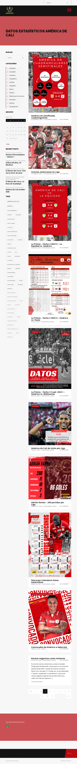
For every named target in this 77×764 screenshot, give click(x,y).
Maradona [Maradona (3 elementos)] (17, 256)
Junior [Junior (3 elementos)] (9, 256)
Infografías (35, 406)
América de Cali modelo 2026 (15, 190)
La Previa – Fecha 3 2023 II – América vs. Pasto (49, 319)
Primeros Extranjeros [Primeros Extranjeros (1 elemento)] (12, 296)
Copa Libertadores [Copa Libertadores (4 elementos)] (11, 235)
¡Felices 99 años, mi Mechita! (13, 164)
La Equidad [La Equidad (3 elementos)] (10, 260)
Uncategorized (12, 106)
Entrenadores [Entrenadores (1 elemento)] (10, 312)
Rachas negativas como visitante (48, 658)
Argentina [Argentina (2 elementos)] (9, 288)
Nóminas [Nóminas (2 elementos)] (9, 268)
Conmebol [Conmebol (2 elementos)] (17, 268)
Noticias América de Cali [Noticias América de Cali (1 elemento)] (12, 328)
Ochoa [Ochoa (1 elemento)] (21, 300)
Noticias (10, 92)
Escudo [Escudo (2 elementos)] (21, 280)
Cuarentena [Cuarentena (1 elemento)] (10, 316)
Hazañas (34, 129)
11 (52, 696)
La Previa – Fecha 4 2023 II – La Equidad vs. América (46, 245)
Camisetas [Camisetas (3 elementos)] (20, 239)
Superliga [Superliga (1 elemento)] (9, 332)
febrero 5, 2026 (11, 169)
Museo (9, 89)
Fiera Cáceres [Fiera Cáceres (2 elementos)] (10, 284)
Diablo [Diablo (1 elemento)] (17, 332)
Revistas (10, 103)
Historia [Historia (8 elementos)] (9, 214)
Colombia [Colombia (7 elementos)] (18, 214)
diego (44, 649)
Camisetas (11, 75)
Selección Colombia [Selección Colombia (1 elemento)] (11, 300)
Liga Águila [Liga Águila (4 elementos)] (10, 227)
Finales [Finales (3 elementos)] (9, 243)
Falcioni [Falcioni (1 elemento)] (9, 304)
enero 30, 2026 (10, 177)
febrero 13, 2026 (11, 161)
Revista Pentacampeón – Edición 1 (15, 155)
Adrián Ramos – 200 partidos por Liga (47, 503)
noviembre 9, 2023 (36, 119)
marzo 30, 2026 (10, 152)
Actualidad (35, 55)
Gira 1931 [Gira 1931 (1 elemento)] (18, 316)
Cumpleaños (11, 78)
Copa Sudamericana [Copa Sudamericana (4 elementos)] (12, 231)
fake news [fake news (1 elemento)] (17, 304)
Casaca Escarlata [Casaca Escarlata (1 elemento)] (11, 308)
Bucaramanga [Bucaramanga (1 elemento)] (10, 324)
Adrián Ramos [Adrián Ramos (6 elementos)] (11, 219)
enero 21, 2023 (35, 649)
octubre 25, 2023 (36, 173)
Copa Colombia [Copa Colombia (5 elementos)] (11, 223)
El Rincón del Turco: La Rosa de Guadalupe (15, 182)
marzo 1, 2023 (35, 450)
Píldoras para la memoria (44, 594)
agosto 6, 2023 (35, 247)
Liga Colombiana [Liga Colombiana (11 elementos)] (12, 210)
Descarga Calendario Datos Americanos (45, 581)
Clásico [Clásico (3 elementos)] (9, 252)
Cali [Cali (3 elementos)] (16, 252)
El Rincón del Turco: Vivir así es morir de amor (16, 172)
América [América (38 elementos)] (10, 206)
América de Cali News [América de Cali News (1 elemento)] (12, 320)
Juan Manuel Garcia (50, 119)
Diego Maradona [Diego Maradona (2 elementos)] (11, 280)
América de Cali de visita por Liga (48, 448)
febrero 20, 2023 (36, 506)
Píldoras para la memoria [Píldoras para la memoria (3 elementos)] (13, 264)
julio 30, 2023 (35, 321)
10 (47, 696)
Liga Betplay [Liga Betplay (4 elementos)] (10, 239)
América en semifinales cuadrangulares (43, 117)
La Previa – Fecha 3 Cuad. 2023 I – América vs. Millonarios (48, 393)
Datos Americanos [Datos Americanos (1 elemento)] (11, 292)
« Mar (8, 144)
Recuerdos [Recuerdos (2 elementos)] (20, 284)
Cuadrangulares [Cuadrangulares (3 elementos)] (11, 248)
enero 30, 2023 (35, 584)
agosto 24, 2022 (36, 660)
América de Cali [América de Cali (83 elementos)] (13, 201)
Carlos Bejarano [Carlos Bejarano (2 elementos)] (11, 272)
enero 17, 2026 (10, 187)
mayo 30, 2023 (35, 395)
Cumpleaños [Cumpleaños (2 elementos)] (10, 276)
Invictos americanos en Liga (45, 172)
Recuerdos (11, 99)
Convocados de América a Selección (49, 647)
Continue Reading (37, 681)
